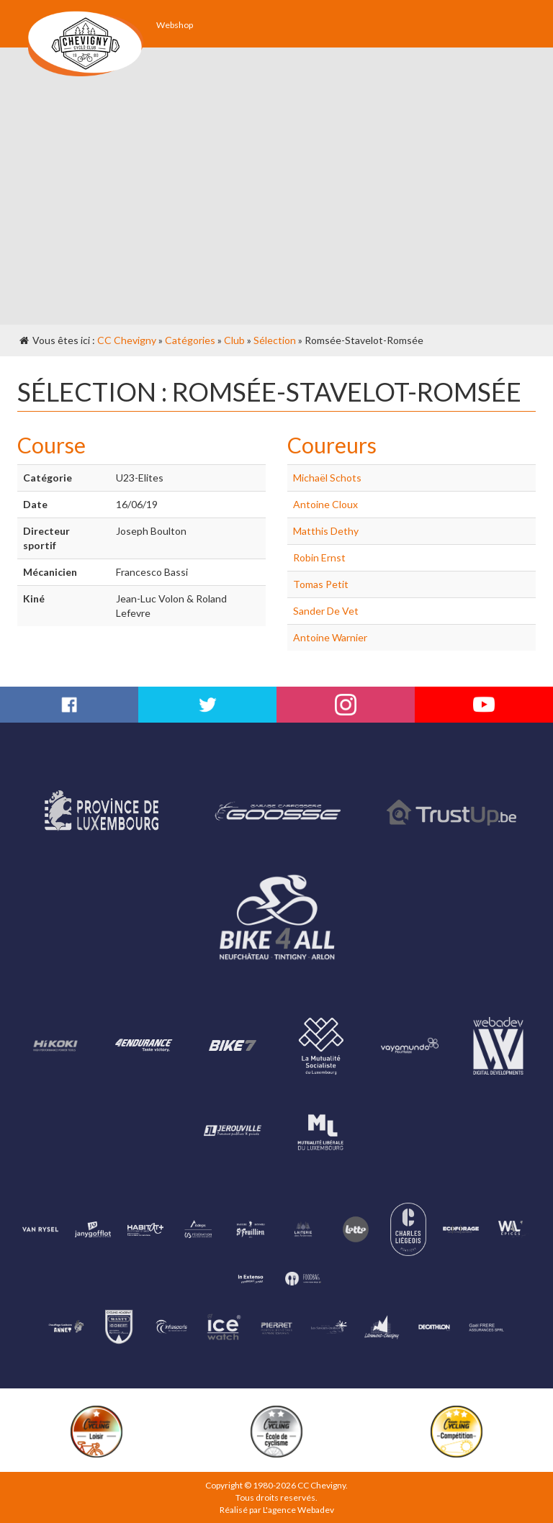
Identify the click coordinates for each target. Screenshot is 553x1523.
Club (234, 340)
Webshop (174, 24)
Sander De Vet (326, 611)
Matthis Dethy (326, 531)
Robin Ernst (319, 557)
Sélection (274, 340)
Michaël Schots (327, 477)
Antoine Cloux (325, 504)
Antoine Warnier (330, 637)
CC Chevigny (126, 340)
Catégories (190, 340)
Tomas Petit (321, 584)
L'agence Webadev (298, 1509)
